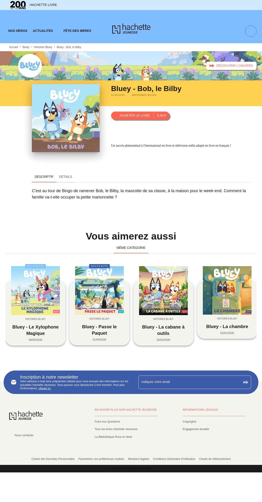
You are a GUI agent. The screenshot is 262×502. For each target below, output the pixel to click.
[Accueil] (131, 30)
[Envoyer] (245, 382)
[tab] (17, 30)
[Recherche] (251, 31)
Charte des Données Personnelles (53, 459)
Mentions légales (138, 459)
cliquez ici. (44, 388)
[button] (231, 66)
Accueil (13, 47)
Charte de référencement (215, 459)
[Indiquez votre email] (189, 382)
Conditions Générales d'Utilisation (174, 459)
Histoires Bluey (43, 47)
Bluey (26, 47)
